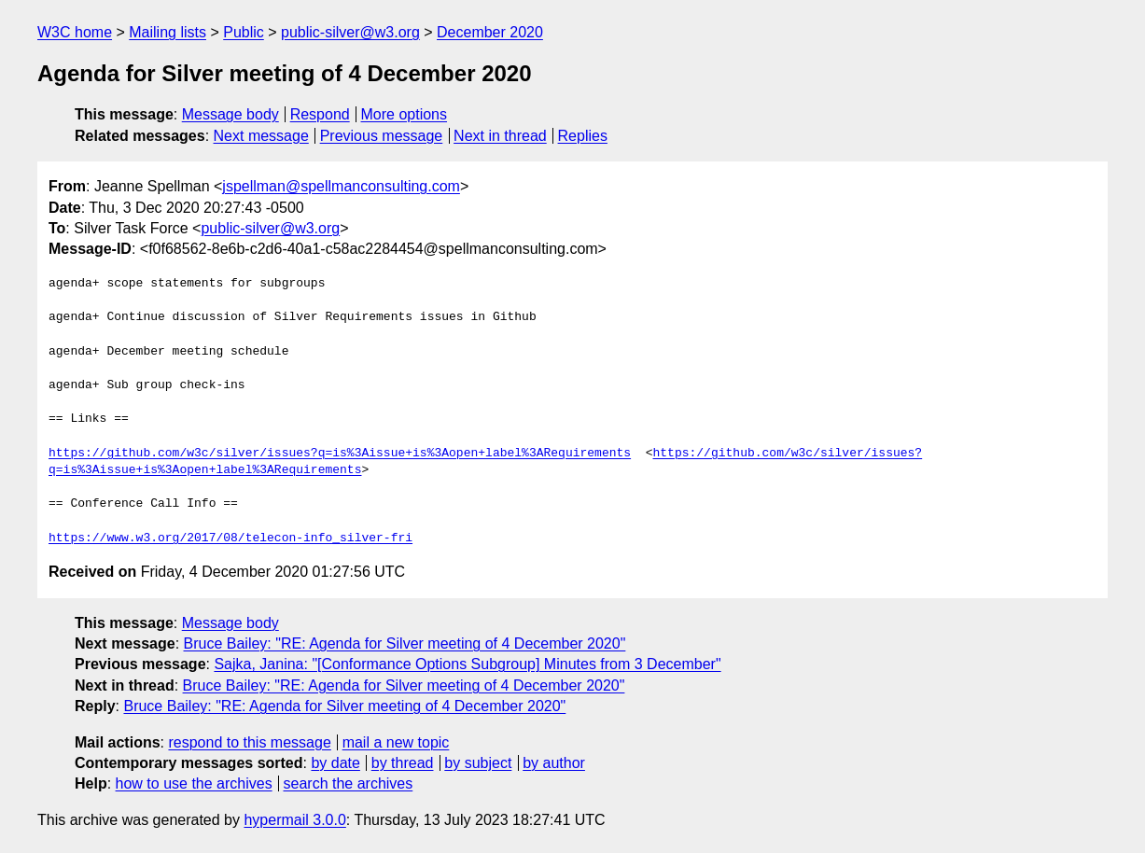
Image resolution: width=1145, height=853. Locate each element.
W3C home (74, 32)
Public (243, 32)
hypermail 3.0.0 (294, 820)
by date (335, 763)
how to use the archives (194, 783)
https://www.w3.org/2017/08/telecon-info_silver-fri (230, 538)
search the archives (348, 783)
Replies (582, 136)
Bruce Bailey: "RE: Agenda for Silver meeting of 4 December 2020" (405, 643)
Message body (230, 114)
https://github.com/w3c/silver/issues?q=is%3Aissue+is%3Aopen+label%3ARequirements (340, 453)
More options (404, 114)
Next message (261, 136)
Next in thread (500, 136)
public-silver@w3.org (350, 32)
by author (554, 763)
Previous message (381, 136)
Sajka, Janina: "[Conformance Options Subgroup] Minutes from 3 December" (467, 664)
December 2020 (490, 32)
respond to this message (249, 742)
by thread (402, 763)
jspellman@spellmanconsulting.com (341, 186)
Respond (320, 114)
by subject (477, 763)
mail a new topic (396, 742)
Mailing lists (167, 32)
